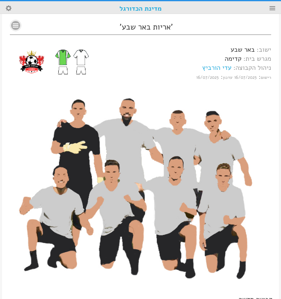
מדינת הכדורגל (140, 8)
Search (8, 8)
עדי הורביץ (216, 67)
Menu (272, 8)
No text (15, 25)
